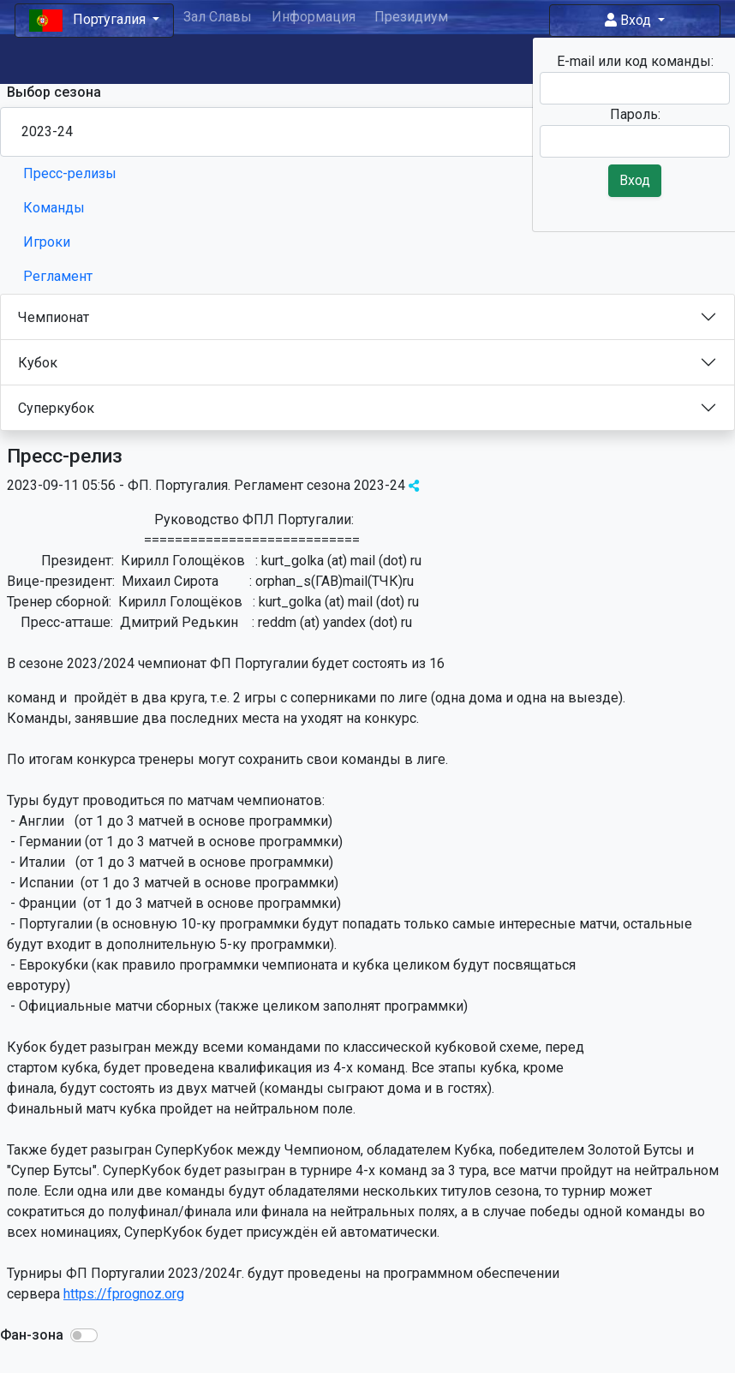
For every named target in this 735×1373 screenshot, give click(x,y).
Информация (314, 17)
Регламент (58, 276)
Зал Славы (217, 17)
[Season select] (367, 132)
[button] (84, 1335)
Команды (54, 208)
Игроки (46, 242)
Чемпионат (53, 317)
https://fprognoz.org (123, 1294)
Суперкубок (56, 408)
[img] (414, 486)
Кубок (37, 363)
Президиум (411, 17)
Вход (629, 20)
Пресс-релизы (70, 173)
